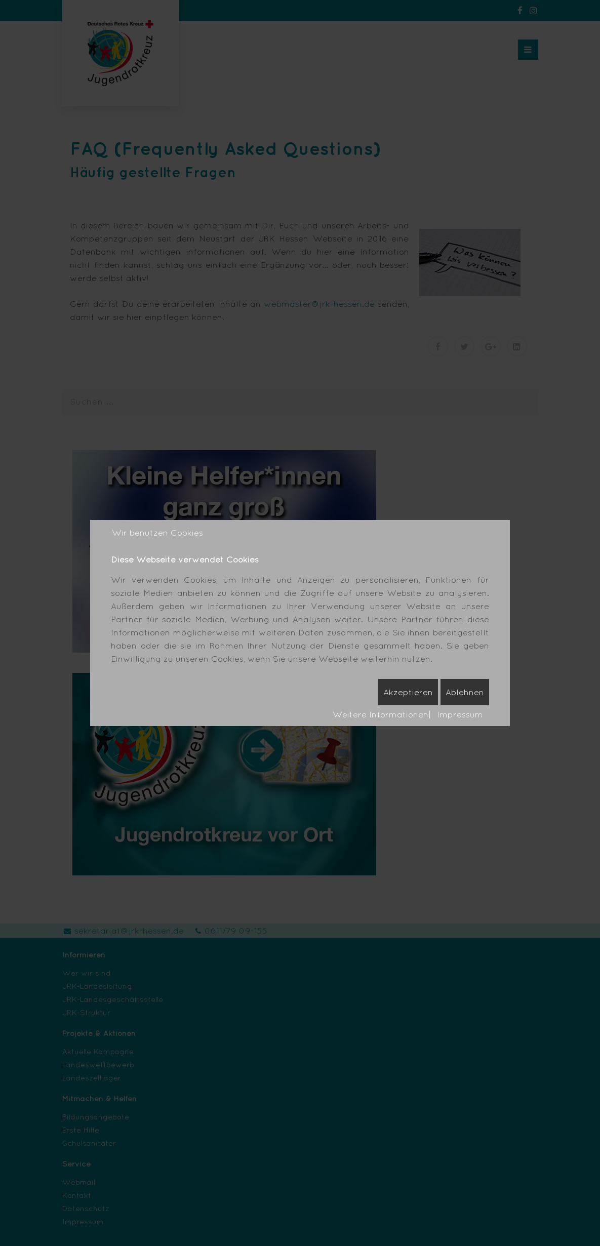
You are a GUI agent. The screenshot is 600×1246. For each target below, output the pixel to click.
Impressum (460, 714)
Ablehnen (465, 692)
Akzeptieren (408, 692)
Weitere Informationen (380, 714)
